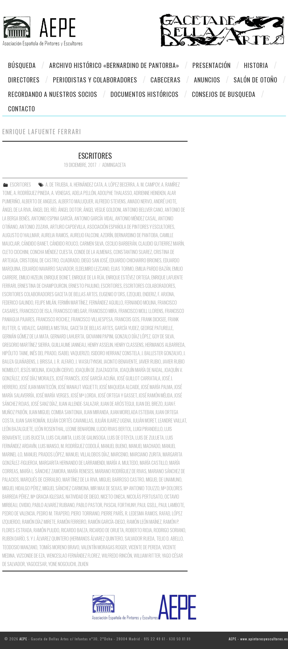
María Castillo (154, 462)
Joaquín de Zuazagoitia (96, 369)
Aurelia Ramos (54, 235)
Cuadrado (70, 260)
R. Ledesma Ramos (141, 513)
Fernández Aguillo (106, 302)
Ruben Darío (13, 538)
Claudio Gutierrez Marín (161, 243)
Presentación (211, 65)
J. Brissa (44, 361)
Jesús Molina (32, 369)
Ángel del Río (44, 209)
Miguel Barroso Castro (121, 479)
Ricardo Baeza (74, 530)
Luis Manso (48, 446)
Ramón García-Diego (106, 521)
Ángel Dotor (70, 209)
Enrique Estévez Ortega (128, 277)
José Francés (68, 378)
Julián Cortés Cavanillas (70, 420)
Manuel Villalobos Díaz (87, 454)
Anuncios (207, 79)
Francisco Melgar (70, 310)
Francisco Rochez (52, 319)
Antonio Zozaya (33, 226)
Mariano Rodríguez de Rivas (120, 471)
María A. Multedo (122, 462)
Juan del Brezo (149, 403)
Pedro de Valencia (18, 513)
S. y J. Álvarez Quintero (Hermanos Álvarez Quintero (75, 538)
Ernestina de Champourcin (42, 285)
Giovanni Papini (99, 336)
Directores (24, 79)
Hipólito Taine (15, 353)
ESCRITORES (95, 155)
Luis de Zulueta (149, 437)
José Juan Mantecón (37, 387)
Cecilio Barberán (121, 243)
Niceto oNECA (113, 496)
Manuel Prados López (44, 454)
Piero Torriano (85, 513)
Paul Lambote (171, 505)
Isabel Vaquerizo (73, 353)
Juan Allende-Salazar (79, 403)
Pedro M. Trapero (53, 513)
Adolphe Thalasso (115, 192)
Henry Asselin (100, 344)
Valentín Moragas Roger (104, 547)
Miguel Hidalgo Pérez (21, 488)
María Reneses (80, 471)
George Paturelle (157, 328)
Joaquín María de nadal (141, 369)
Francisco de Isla (36, 310)
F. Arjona (166, 294)
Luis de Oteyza (120, 437)
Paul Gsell (147, 505)
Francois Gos (127, 319)
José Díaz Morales (37, 378)
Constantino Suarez (132, 251)
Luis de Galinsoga (89, 437)
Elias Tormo (122, 268)
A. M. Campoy (148, 184)
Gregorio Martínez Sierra (26, 344)
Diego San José (94, 260)
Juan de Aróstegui (117, 403)
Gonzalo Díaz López (133, 336)
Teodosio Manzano (19, 547)
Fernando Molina (140, 302)
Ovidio (25, 505)
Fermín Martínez (72, 302)
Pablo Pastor (89, 505)
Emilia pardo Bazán (152, 268)
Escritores (111, 285)
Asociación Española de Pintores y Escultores (130, 226)
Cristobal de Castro (39, 260)
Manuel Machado (144, 446)
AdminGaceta (114, 164)
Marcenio (119, 454)
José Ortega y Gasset (117, 395)
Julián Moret (144, 420)
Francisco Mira (103, 310)
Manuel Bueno (114, 446)
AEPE (23, 638)
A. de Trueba (56, 184)
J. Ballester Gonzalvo (162, 353)
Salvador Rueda (140, 538)
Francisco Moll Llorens (141, 310)
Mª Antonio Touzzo (141, 488)
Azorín (106, 235)
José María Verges (52, 395)
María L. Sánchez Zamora (43, 471)
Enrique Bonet (57, 277)
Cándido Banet (34, 243)
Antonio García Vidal (93, 218)
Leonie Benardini (80, 428)
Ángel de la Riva (16, 209)
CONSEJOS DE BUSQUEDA (224, 94)
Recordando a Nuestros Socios (52, 94)
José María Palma (157, 387)
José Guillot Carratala (138, 378)
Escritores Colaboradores (149, 285)
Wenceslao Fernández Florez (73, 555)
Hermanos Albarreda (165, 344)
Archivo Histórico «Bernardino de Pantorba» (114, 65)
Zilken (83, 563)
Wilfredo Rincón (117, 555)
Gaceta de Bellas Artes (91, 328)
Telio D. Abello (169, 538)
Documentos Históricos (145, 94)
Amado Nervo (139, 201)
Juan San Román (30, 420)
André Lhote (165, 201)
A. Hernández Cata (86, 184)
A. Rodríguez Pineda (31, 192)
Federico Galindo (17, 302)
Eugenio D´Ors (112, 294)
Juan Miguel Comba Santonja (55, 412)
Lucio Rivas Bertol (114, 428)
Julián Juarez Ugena (113, 420)
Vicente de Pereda (145, 547)
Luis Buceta (34, 437)
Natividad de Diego (82, 496)
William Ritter (147, 555)
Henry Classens (129, 344)
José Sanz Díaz (44, 403)
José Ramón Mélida (156, 395)
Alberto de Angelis (39, 201)
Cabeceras (166, 79)
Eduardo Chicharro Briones (135, 260)
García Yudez (127, 328)
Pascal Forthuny (120, 505)
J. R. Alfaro (64, 361)
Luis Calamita (58, 437)
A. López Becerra (119, 184)
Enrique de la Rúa (88, 277)
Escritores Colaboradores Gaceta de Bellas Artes (50, 294)
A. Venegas (60, 192)
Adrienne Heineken (150, 192)
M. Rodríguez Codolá (80, 446)
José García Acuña (98, 378)
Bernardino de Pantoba (136, 235)
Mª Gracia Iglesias (47, 496)
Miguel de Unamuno (163, 479)
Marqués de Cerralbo (41, 479)
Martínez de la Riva (80, 479)
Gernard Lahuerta (67, 336)
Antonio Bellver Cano (143, 209)
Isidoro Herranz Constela (115, 353)
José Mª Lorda (83, 395)
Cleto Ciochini (15, 251)
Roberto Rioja (139, 530)
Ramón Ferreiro (71, 521)
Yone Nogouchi (62, 563)
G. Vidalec (26, 328)
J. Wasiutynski (89, 361)
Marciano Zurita (145, 454)
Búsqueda (22, 65)
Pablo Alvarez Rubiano (53, 505)
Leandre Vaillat (172, 420)
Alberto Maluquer (75, 201)
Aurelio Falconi (84, 235)
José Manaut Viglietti (78, 387)
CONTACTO (21, 108)
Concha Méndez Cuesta (51, 251)
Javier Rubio (150, 361)
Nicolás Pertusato (145, 496)
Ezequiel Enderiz (141, 294)
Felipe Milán (45, 302)
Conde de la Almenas (93, 251)
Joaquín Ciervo (60, 369)
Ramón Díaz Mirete (39, 521)
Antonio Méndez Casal (135, 218)
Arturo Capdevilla (67, 226)
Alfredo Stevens (110, 201)
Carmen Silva (92, 243)
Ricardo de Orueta (106, 530)
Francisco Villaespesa (92, 319)
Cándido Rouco (64, 243)
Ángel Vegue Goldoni (102, 209)
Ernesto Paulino (84, 285)
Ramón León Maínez (144, 521)
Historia (256, 65)
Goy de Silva (163, 336)
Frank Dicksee (153, 319)
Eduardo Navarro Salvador (48, 268)
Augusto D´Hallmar (20, 235)
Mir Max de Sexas (106, 488)
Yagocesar (37, 563)
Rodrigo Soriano (169, 530)
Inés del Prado (43, 353)
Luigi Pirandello (148, 428)
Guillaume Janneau (69, 344)
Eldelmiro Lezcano (92, 268)
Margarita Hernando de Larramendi (72, 462)
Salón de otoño (255, 79)
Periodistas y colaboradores (95, 79)
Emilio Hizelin (31, 277)
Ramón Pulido (46, 530)
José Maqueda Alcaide (119, 387)
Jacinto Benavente (120, 361)
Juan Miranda (96, 412)
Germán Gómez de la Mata (25, 336)
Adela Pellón (84, 192)
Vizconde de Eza (30, 555)
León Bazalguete (17, 428)
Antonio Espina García (52, 218)
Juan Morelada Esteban (132, 412)
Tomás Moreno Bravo (59, 547)
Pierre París (112, 513)
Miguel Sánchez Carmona (66, 488)
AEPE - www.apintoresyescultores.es (258, 638)
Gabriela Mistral (53, 328)
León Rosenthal (49, 428)
